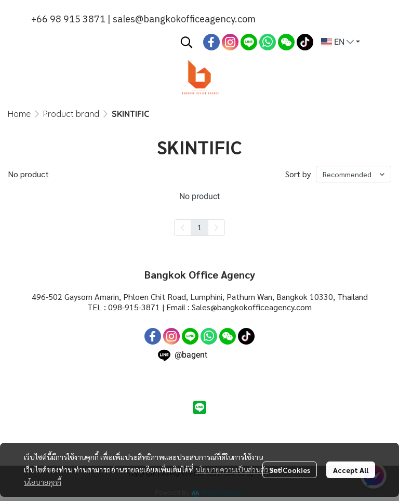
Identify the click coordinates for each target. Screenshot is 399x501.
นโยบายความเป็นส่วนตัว (232, 469)
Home (19, 114)
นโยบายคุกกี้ (42, 481)
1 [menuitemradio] (199, 227)
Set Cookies (289, 469)
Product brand (71, 114)
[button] (186, 42)
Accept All (350, 469)
